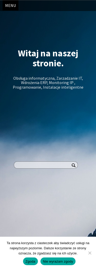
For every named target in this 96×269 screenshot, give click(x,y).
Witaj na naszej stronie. (48, 58)
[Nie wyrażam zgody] (89, 252)
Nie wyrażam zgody (58, 261)
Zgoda (30, 261)
